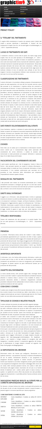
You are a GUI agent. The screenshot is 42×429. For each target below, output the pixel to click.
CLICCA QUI (20, 403)
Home (5, 7)
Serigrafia (23, 7)
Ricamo (6, 9)
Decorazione (24, 9)
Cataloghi (23, 13)
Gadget (22, 11)
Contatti (6, 16)
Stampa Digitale (8, 11)
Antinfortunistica (9, 13)
